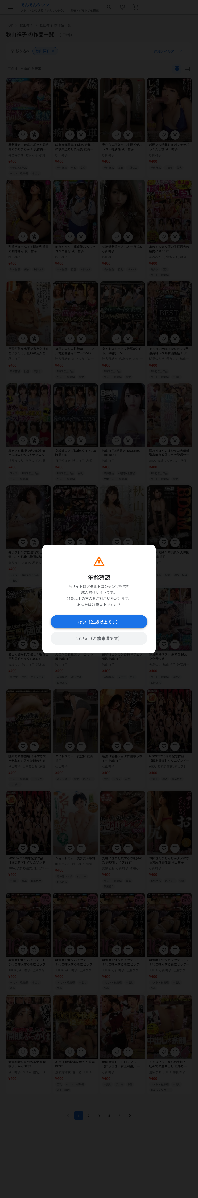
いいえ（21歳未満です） (99, 638)
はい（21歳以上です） (99, 622)
